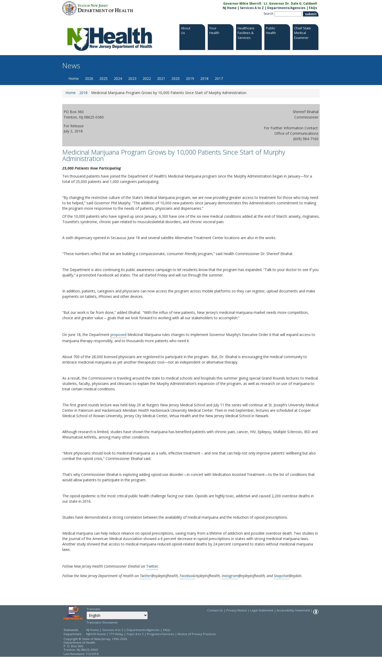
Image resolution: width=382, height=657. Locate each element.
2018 (204, 78)
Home (73, 78)
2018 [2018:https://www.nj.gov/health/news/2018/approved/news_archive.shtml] (83, 92)
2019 (190, 78)
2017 (219, 78)
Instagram (230, 575)
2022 (147, 78)
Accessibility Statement (293, 610)
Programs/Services (160, 634)
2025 (103, 78)
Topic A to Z (135, 634)
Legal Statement (261, 610)
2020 (175, 78)
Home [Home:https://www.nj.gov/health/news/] (70, 92)
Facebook (187, 575)
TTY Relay (116, 634)
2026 (89, 78)
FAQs (166, 630)
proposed (118, 334)
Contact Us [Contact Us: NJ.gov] (215, 610)
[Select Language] (117, 615)
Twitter (152, 566)
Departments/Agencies (286, 8)
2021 (161, 78)
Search (268, 13)
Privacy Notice (236, 610)
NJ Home (230, 8)
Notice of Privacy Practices (197, 634)
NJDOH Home (96, 634)
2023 (132, 78)
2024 (118, 78)
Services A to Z (252, 8)
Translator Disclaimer (102, 622)
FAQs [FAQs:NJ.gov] (313, 8)
